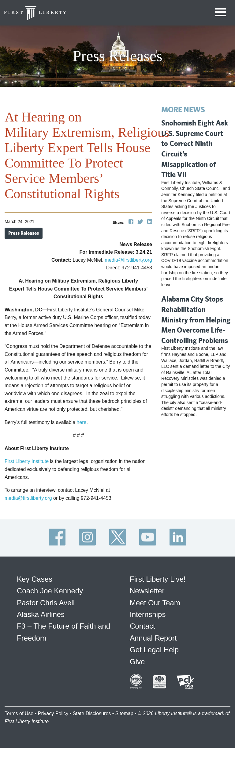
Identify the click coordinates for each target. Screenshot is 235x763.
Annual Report (153, 638)
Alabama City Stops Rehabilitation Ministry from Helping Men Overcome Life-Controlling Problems (195, 319)
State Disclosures (92, 713)
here (81, 422)
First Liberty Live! (158, 579)
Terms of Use (19, 713)
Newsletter (147, 591)
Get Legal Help (154, 649)
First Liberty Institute (27, 461)
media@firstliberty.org (128, 260)
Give (137, 661)
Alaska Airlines (41, 614)
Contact (142, 626)
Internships (148, 614)
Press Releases (23, 233)
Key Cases (34, 579)
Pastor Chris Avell (46, 603)
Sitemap (124, 713)
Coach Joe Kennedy (50, 591)
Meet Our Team (155, 603)
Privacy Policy (53, 713)
